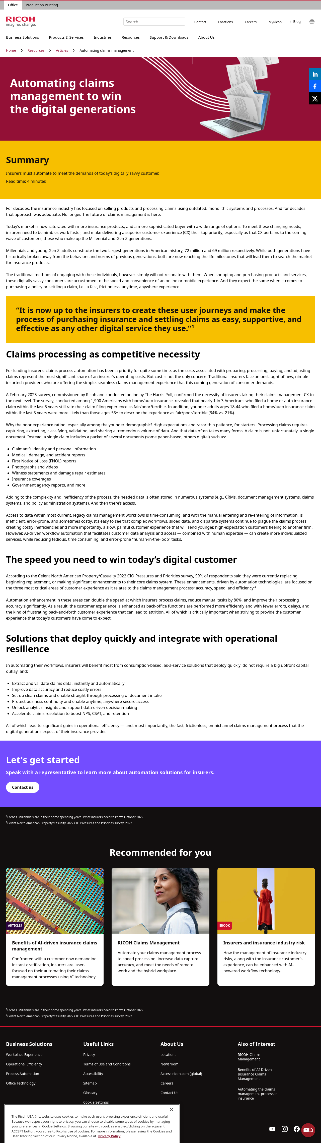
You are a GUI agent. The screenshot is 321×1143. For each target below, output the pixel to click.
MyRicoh (275, 22)
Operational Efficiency (24, 1064)
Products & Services (66, 36)
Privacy (89, 1054)
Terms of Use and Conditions (107, 1064)
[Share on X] (315, 98)
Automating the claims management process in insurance (258, 1094)
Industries (103, 36)
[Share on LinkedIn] (315, 74)
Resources (131, 36)
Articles (65, 50)
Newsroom (169, 1064)
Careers (251, 22)
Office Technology (20, 1083)
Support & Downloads (169, 36)
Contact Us (169, 1093)
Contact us (22, 787)
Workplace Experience (24, 1054)
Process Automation (22, 1073)
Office (13, 5)
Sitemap (90, 1083)
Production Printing (42, 5)
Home (14, 50)
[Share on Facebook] (315, 86)
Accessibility (93, 1073)
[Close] (171, 1130)
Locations (225, 22)
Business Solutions (22, 36)
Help (308, 1130)
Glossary (90, 1093)
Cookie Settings (96, 1102)
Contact (200, 22)
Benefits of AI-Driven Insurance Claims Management (255, 1074)
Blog (295, 21)
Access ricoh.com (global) (181, 1073)
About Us (206, 36)
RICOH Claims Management (249, 1056)
